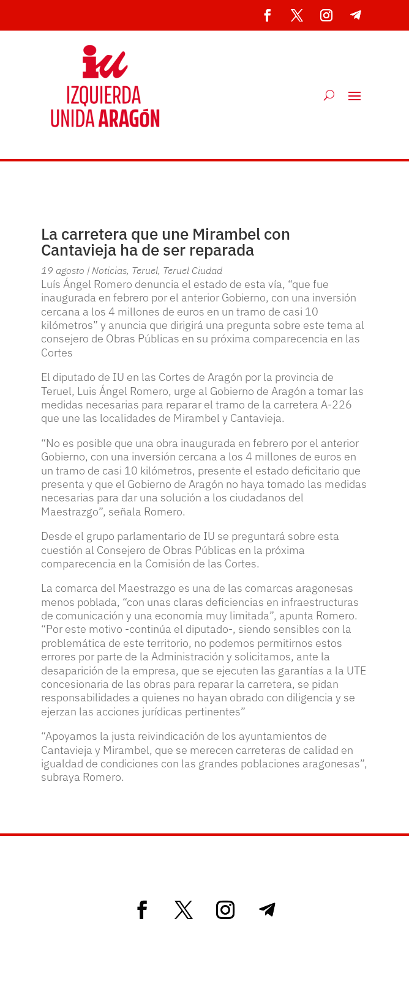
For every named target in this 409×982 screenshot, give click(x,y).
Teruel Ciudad (192, 270)
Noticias (109, 270)
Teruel (145, 270)
